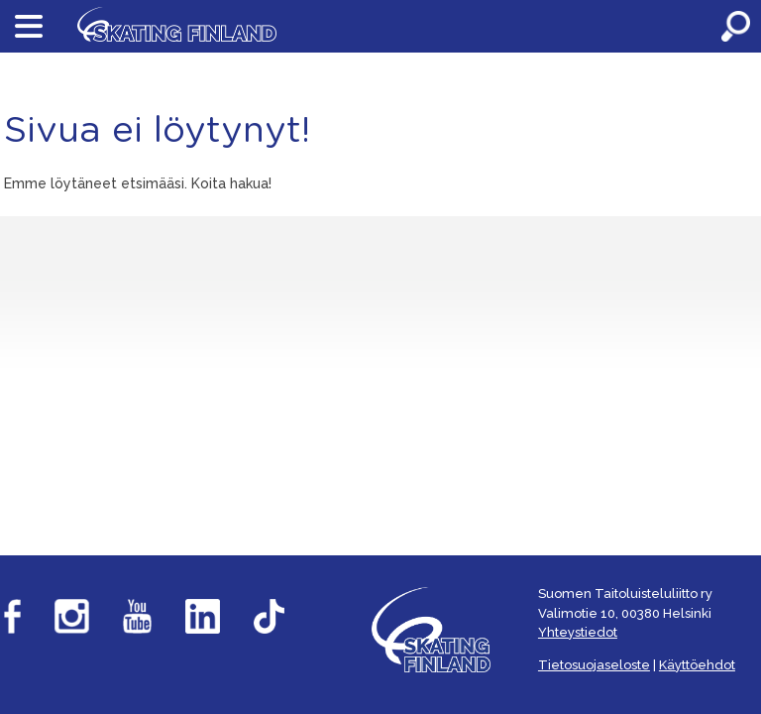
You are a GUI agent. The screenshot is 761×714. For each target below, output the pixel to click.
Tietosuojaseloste (594, 664)
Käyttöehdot (697, 664)
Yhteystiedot (577, 632)
